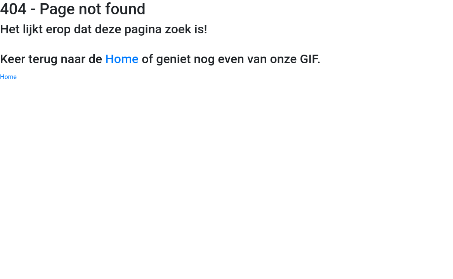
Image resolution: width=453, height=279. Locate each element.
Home (122, 59)
